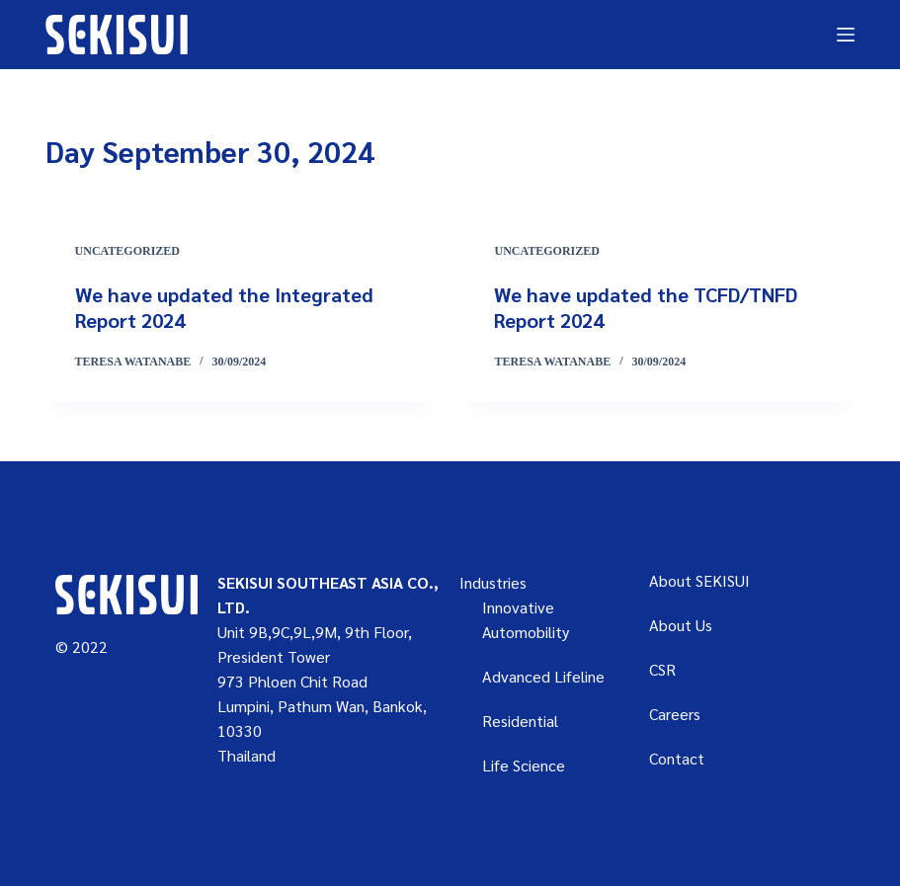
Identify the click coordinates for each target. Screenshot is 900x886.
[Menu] (846, 34)
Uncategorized (127, 251)
